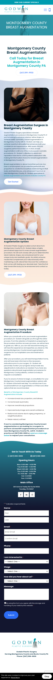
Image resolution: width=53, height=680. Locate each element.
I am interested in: (14, 557)
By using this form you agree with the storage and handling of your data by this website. (24, 604)
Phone (8, 546)
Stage (7, 567)
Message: (9, 586)
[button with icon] (20, 494)
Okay (46, 676)
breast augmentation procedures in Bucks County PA (25, 175)
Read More (15, 677)
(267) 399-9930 (21, 433)
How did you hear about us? (19, 577)
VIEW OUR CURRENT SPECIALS (26, 2)
